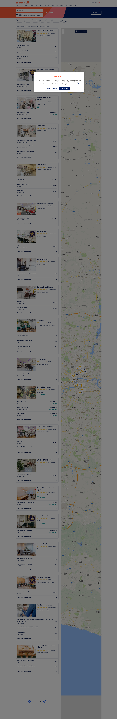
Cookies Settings (51, 88)
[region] (59, 82)
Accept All (64, 88)
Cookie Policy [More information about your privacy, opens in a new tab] (77, 84)
